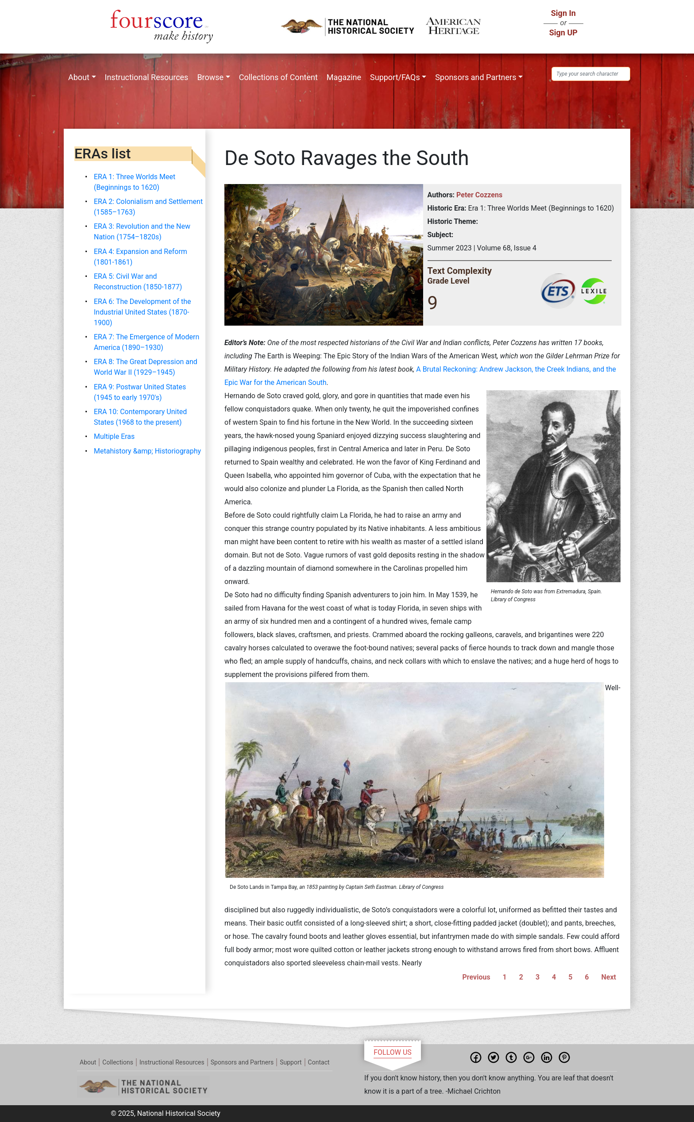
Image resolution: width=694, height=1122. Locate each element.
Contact (319, 1062)
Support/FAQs (395, 77)
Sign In (563, 13)
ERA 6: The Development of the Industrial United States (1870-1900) (142, 312)
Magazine (344, 77)
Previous (476, 977)
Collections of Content (278, 77)
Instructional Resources (147, 77)
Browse (210, 77)
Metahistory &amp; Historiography (147, 451)
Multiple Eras (114, 436)
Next (608, 977)
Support (290, 1062)
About (78, 77)
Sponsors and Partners (475, 77)
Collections (117, 1062)
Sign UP (563, 32)
